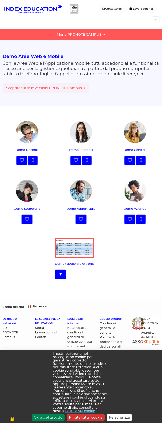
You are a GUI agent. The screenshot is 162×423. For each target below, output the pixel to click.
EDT (6, 327)
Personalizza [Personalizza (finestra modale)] (119, 417)
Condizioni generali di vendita (108, 328)
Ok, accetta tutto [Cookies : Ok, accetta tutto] (48, 417)
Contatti (41, 337)
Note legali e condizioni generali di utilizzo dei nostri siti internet (80, 337)
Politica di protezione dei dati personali (111, 342)
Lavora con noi (46, 332)
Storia (39, 327)
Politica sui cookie (80, 411)
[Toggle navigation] (155, 20)
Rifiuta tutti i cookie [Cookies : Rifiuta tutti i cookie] (86, 417)
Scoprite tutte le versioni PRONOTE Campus (45, 88)
